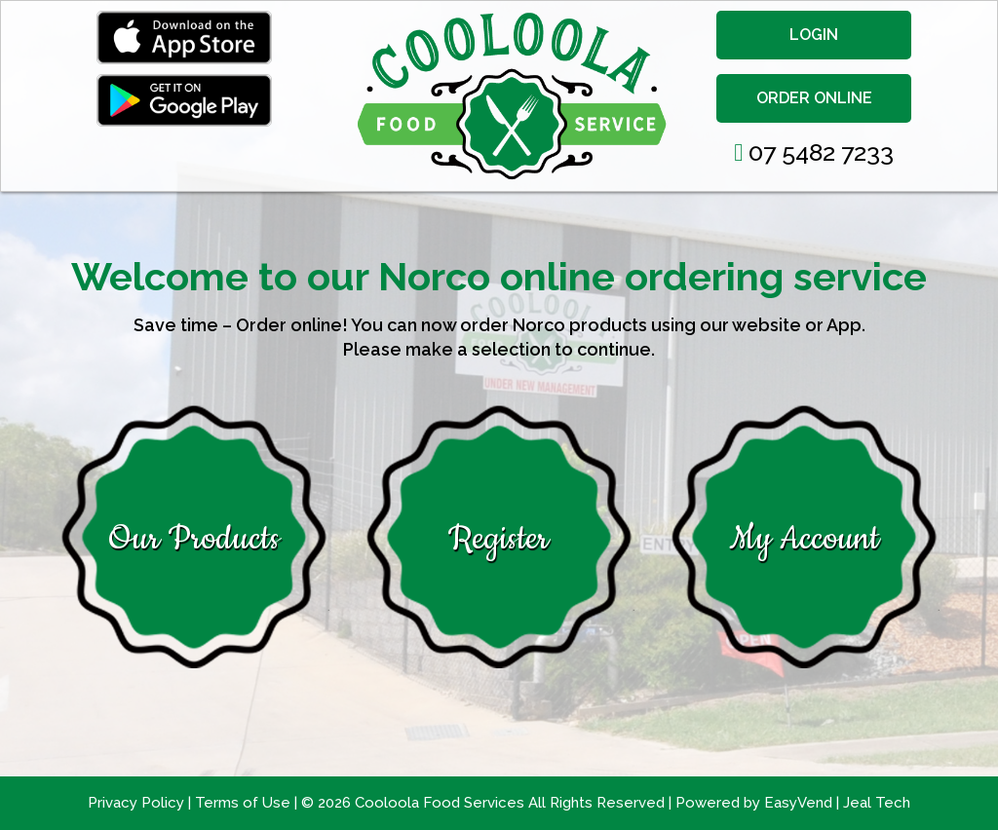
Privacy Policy (138, 802)
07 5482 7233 (814, 152)
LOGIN (813, 34)
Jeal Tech (876, 802)
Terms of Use (244, 802)
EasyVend (798, 802)
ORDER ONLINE (814, 98)
